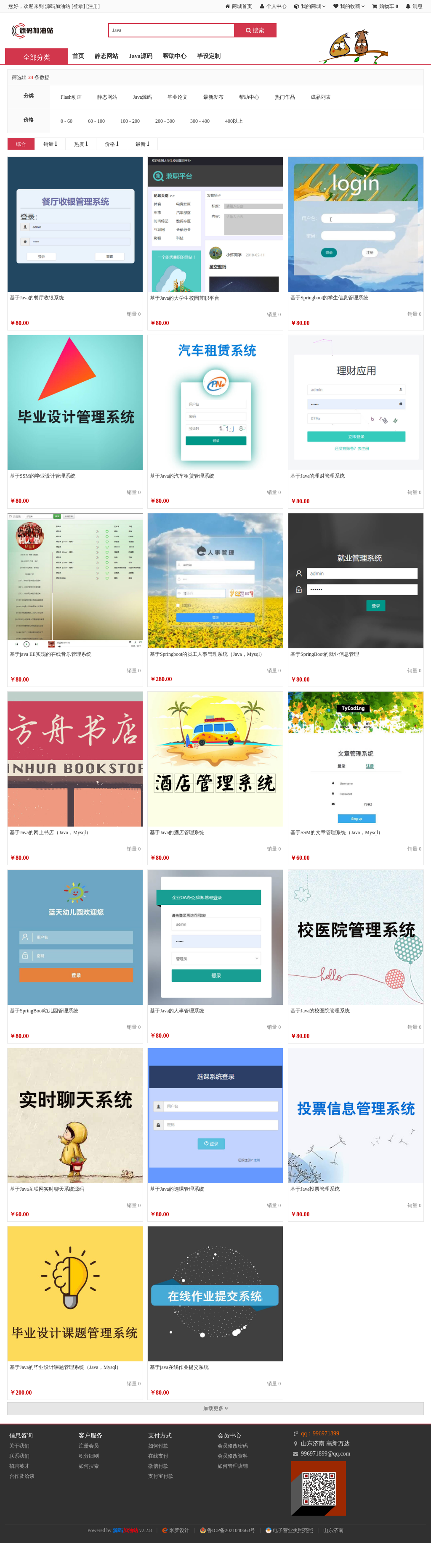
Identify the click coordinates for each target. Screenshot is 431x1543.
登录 (78, 6)
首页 (78, 56)
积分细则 (89, 1456)
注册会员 (89, 1446)
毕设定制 (209, 56)
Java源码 (140, 56)
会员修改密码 (233, 1446)
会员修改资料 (233, 1456)
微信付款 (158, 1466)
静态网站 (106, 56)
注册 (93, 6)
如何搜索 (89, 1466)
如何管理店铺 (233, 1466)
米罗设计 (175, 1530)
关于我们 (19, 1446)
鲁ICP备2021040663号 (227, 1530)
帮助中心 (174, 56)
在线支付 (158, 1456)
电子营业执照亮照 (289, 1530)
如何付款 (158, 1446)
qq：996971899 (320, 1433)
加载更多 (215, 1408)
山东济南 (333, 1530)
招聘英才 (19, 1466)
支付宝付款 (160, 1476)
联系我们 (19, 1456)
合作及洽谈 (22, 1476)
